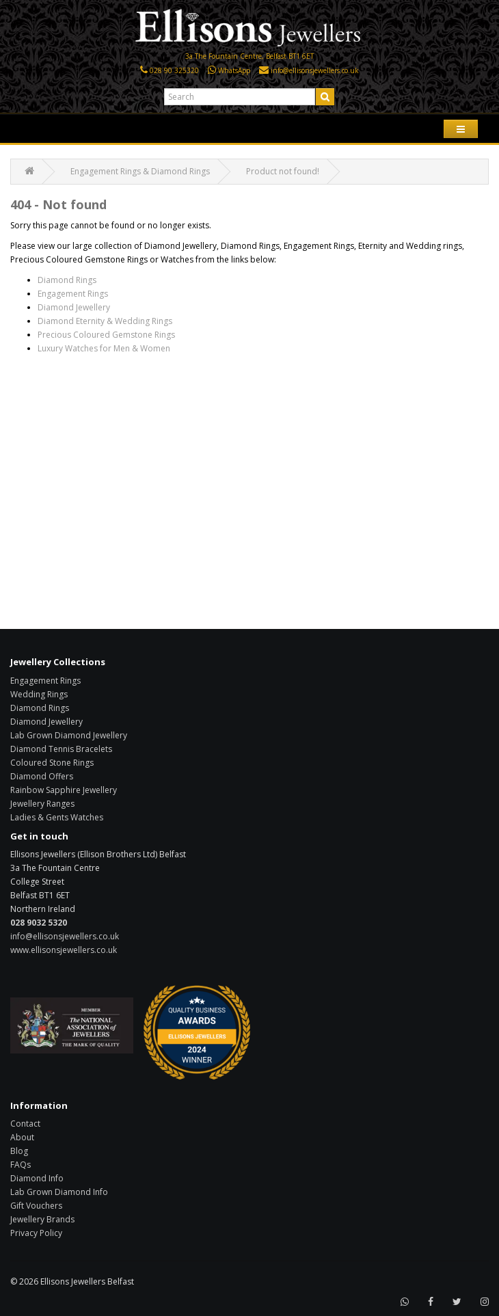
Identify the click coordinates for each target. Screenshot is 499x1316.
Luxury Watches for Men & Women (104, 348)
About (22, 1137)
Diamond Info (37, 1178)
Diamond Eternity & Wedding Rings (105, 321)
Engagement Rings (73, 293)
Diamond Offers (41, 776)
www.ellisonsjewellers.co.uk (63, 950)
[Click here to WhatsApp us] (212, 70)
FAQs (20, 1164)
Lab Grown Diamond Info (59, 1192)
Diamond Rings (67, 280)
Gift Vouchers (36, 1205)
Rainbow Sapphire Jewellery (63, 790)
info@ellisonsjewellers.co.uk (315, 70)
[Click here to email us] (264, 70)
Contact (25, 1123)
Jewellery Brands (42, 1219)
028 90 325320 (174, 70)
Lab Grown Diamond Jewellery (68, 735)
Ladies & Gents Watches (56, 817)
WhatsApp (234, 70)
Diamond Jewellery (74, 307)
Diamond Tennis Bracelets (61, 749)
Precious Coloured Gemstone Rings (106, 334)
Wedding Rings (39, 694)
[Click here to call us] (144, 70)
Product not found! (282, 171)
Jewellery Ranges (42, 803)
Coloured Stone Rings (52, 762)
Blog (19, 1151)
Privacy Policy (36, 1233)
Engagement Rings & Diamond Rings (140, 171)
